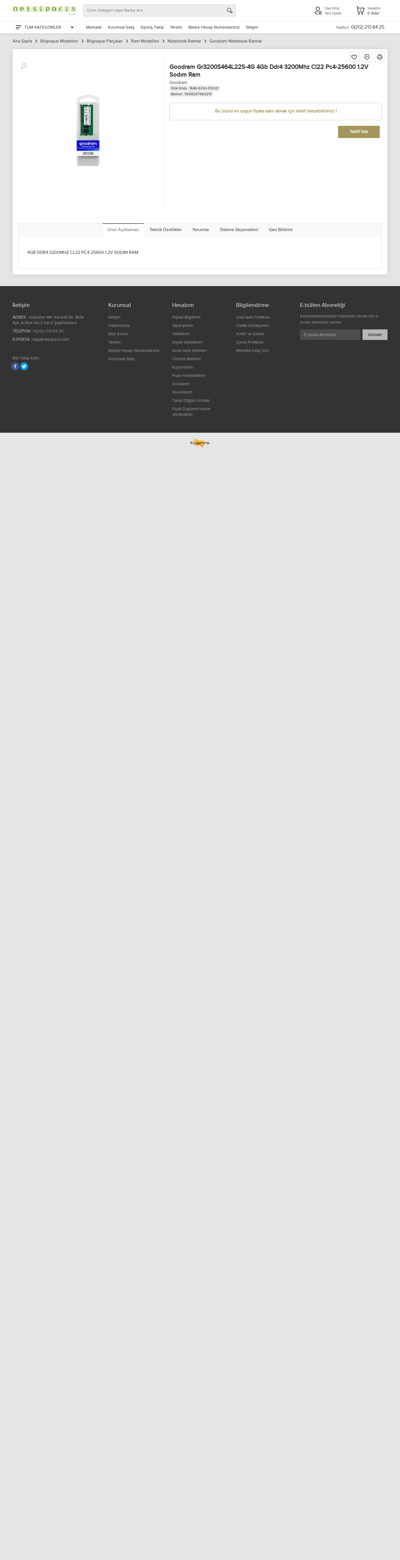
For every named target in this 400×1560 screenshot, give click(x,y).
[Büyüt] (24, 66)
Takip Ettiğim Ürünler (191, 400)
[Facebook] (15, 366)
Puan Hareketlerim (189, 375)
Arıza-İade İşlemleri (189, 350)
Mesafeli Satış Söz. (252, 350)
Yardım (176, 27)
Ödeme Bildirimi (186, 359)
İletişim (252, 27)
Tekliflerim (181, 334)
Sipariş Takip (152, 27)
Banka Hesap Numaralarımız (214, 27)
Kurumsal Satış (121, 27)
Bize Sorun (118, 334)
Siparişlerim (182, 325)
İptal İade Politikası (253, 317)
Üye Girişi (332, 8)
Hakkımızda (119, 325)
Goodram (178, 82)
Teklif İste (359, 131)
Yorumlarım (182, 392)
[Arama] (230, 10)
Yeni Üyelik (333, 13)
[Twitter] (24, 366)
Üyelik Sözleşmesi (252, 325)
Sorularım (180, 384)
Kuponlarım (182, 367)
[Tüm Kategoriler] (44, 27)
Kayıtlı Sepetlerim (187, 342)
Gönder (375, 334)
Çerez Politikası (250, 342)
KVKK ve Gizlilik (250, 334)
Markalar (94, 27)
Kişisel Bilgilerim (186, 317)
